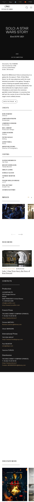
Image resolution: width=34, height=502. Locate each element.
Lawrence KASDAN (9, 123)
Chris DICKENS (7, 132)
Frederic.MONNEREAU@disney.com (14, 365)
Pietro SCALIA (7, 137)
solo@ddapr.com (7, 346)
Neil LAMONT (7, 128)
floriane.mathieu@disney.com (12, 324)
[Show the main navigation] (31, 7)
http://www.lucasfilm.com (11, 305)
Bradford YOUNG (8, 146)
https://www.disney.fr (9, 318)
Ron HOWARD (7, 114)
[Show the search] (26, 7)
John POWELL (7, 142)
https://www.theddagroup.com (12, 339)
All (28, 197)
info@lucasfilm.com (8, 303)
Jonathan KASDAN (9, 118)
